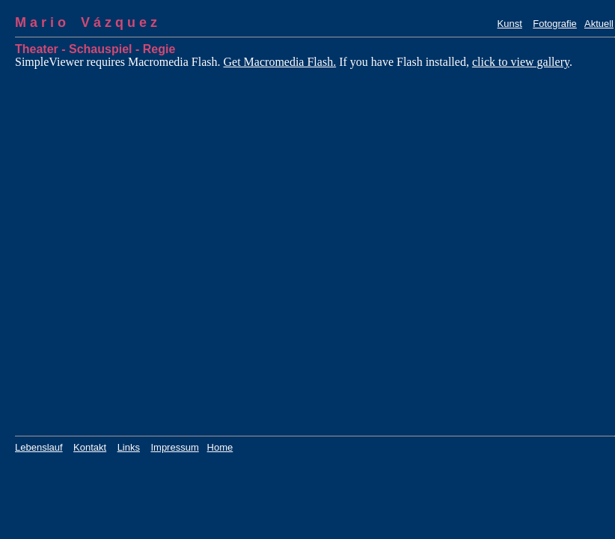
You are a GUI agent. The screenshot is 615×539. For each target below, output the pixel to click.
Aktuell (599, 23)
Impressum (174, 447)
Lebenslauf (39, 447)
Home (220, 447)
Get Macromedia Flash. (280, 61)
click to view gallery (520, 61)
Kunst (510, 23)
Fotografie (555, 23)
